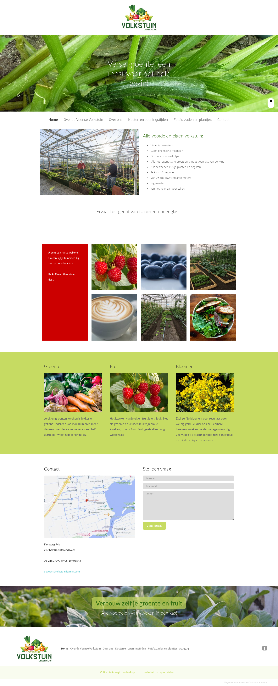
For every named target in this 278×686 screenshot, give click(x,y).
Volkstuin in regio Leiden (159, 672)
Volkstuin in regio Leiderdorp (117, 672)
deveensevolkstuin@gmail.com (62, 571)
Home (53, 119)
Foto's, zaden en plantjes (193, 119)
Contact (223, 119)
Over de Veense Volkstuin (83, 119)
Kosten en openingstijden (148, 119)
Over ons (115, 119)
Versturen (154, 525)
